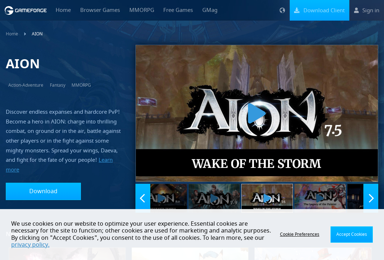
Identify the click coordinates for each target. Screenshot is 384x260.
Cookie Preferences (299, 234)
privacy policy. (30, 244)
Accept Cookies (351, 234)
